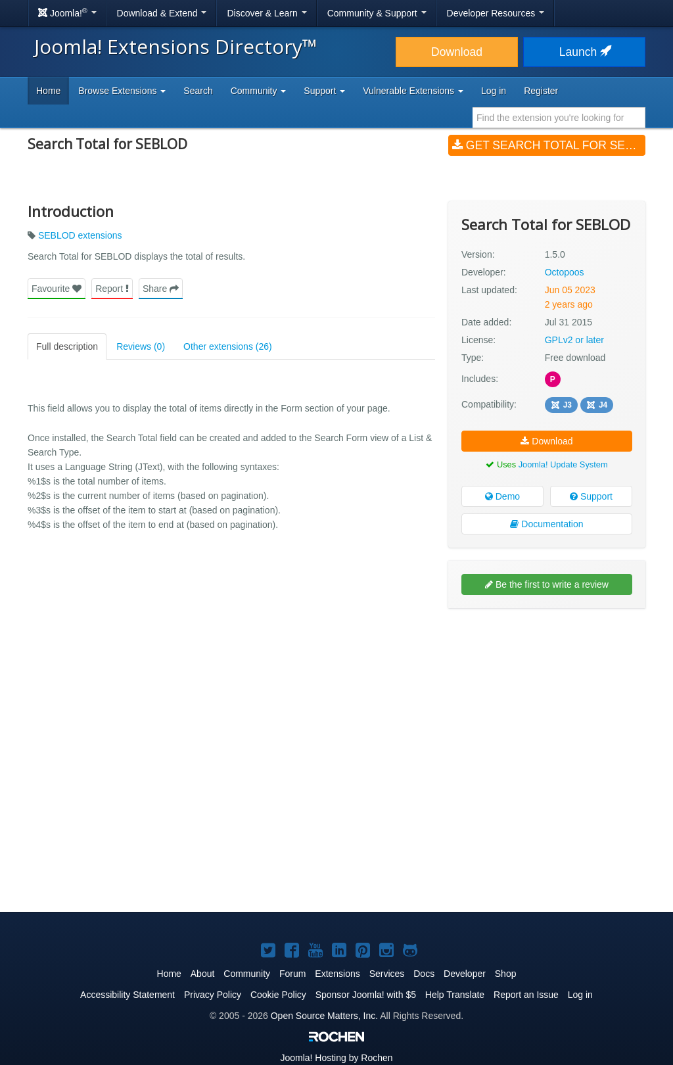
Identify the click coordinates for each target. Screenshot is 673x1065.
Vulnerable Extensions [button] (413, 90)
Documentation (546, 524)
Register (541, 90)
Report (112, 288)
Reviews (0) (140, 346)
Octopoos (564, 272)
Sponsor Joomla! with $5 (365, 994)
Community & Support (377, 13)
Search (197, 90)
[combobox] (559, 117)
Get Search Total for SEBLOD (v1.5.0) (548, 145)
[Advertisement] (546, 703)
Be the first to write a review (547, 584)
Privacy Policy (212, 994)
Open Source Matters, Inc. (324, 1015)
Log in (493, 90)
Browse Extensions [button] (122, 90)
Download (456, 52)
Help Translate (454, 994)
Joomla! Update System (563, 464)
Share (161, 288)
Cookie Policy (278, 994)
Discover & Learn (266, 13)
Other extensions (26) (227, 346)
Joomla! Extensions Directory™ (175, 46)
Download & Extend (162, 13)
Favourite (56, 288)
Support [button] (324, 90)
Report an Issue (526, 994)
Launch (584, 52)
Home (48, 90)
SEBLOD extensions (80, 235)
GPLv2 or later (574, 340)
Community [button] (259, 90)
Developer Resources (496, 13)
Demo (502, 496)
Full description (67, 346)
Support (591, 496)
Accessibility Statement (127, 994)
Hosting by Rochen (336, 1058)
